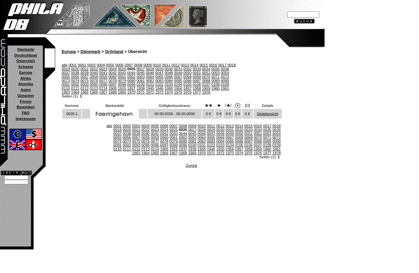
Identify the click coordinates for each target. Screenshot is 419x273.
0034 (206, 69)
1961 (225, 88)
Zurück (191, 165)
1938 (141, 88)
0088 (206, 81)
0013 (185, 65)
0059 (103, 77)
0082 (150, 81)
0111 (75, 88)
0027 (141, 69)
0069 (197, 77)
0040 (94, 73)
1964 (75, 92)
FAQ (26, 113)
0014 (194, 65)
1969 (122, 92)
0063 (141, 77)
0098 (122, 84)
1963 (66, 92)
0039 (84, 73)
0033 (197, 69)
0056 (75, 77)
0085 (178, 81)
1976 (187, 92)
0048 (169, 73)
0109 (225, 84)
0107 (206, 84)
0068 (187, 77)
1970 (131, 92)
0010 (157, 65)
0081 (141, 81)
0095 (94, 84)
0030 (169, 69)
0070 (206, 77)
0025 (122, 69)
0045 (141, 73)
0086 (187, 81)
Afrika (25, 78)
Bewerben (25, 107)
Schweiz (25, 67)
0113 (94, 88)
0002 (82, 65)
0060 (112, 77)
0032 (187, 69)
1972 (150, 92)
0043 (122, 73)
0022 (94, 69)
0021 (84, 69)
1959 (206, 88)
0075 (84, 81)
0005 (110, 65)
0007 (129, 65)
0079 (122, 81)
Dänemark (90, 51)
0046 (150, 73)
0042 (112, 73)
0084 (169, 81)
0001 (72, 65)
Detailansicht (267, 114)
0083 (159, 81)
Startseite (25, 49)
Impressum (25, 119)
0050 (187, 73)
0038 (75, 73)
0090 (225, 81)
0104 (178, 84)
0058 (94, 77)
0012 (175, 65)
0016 (213, 65)
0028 (150, 69)
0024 (112, 69)
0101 (150, 84)
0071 (215, 77)
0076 (94, 81)
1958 (197, 88)
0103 (169, 84)
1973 (159, 92)
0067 (178, 77)
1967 (103, 92)
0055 (66, 77)
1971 (141, 92)
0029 (159, 69)
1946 (159, 88)
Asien (25, 90)
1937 (131, 88)
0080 (131, 81)
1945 (150, 88)
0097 (112, 84)
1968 (112, 92)
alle (65, 65)
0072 (225, 77)
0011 (166, 65)
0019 (66, 69)
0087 (197, 81)
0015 (204, 65)
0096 (103, 84)
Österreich (25, 61)
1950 (169, 88)
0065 (159, 77)
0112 (84, 88)
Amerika (25, 84)
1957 (187, 88)
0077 (103, 81)
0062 (131, 77)
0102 (159, 84)
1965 (84, 92)
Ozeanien (25, 96)
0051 (197, 73)
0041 (103, 73)
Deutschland (25, 55)
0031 (178, 69)
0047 (159, 73)
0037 (66, 73)
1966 (94, 92)
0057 (84, 77)
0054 (225, 73)
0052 (206, 73)
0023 (103, 69)
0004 (101, 65)
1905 (112, 88)
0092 (75, 84)
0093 (84, 84)
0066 (169, 77)
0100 (141, 84)
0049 (178, 73)
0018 (232, 65)
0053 (215, 73)
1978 (206, 92)
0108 (215, 84)
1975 (178, 92)
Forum (25, 101)
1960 (215, 88)
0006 (119, 65)
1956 (178, 88)
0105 (187, 84)
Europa (25, 72)
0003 (91, 65)
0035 (215, 69)
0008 (138, 65)
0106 (197, 84)
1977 (197, 92)
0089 (215, 81)
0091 (66, 84)
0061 (122, 77)
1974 (169, 92)
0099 (131, 84)
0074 (75, 81)
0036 (225, 69)
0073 (66, 81)
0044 (131, 73)
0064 (150, 77)
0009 (147, 65)
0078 (112, 81)
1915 (122, 88)
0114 (103, 88)
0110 (66, 88)
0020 (75, 69)
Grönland (114, 51)
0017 (222, 65)
